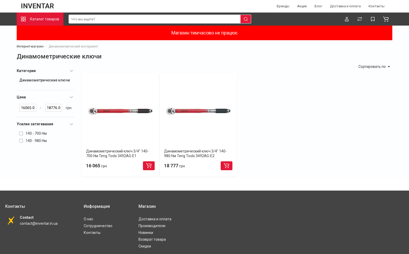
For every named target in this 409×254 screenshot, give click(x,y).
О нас (88, 219)
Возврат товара (152, 239)
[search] (160, 19)
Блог (318, 6)
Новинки (146, 233)
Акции (302, 6)
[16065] (27, 108)
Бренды (283, 6)
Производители (152, 226)
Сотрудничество (98, 226)
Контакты (376, 6)
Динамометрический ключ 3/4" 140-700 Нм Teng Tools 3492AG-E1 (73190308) (117, 156)
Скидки (145, 246)
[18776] (53, 108)
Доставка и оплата (345, 6)
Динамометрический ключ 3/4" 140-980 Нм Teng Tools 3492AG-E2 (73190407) (195, 156)
